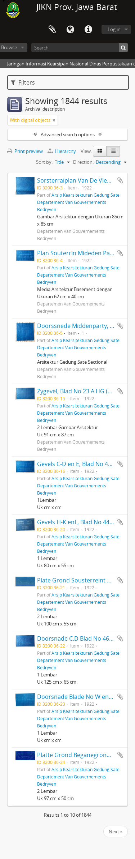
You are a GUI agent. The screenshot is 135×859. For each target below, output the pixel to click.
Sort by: (44, 162)
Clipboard (52, 30)
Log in (114, 29)
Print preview (25, 151)
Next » (115, 831)
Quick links (88, 30)
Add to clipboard (120, 180)
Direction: (83, 162)
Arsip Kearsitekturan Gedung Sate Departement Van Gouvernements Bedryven (78, 202)
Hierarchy (62, 151)
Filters (23, 82)
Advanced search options (68, 134)
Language (70, 30)
